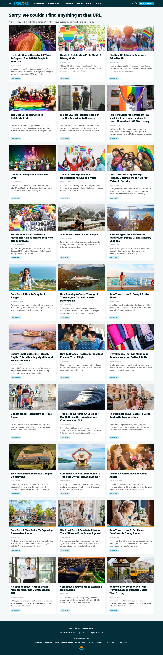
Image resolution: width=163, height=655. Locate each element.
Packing (79, 3)
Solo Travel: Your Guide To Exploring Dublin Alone (81, 588)
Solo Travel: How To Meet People (79, 234)
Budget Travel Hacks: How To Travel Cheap (31, 415)
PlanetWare (123, 642)
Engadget (39, 642)
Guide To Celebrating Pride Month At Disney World (81, 57)
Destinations (39, 3)
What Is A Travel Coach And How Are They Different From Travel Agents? (81, 532)
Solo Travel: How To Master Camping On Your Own (32, 475)
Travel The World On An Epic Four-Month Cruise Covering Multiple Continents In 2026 (79, 417)
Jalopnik (48, 642)
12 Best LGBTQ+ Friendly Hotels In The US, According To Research (79, 116)
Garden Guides (67, 642)
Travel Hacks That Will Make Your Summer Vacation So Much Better (129, 356)
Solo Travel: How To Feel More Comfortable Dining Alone (126, 532)
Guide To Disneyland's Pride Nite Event (29, 176)
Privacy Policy (89, 629)
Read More (15, 78)
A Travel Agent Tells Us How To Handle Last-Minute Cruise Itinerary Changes (130, 237)
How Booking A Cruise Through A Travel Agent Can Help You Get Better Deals (79, 297)
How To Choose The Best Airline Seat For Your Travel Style (81, 356)
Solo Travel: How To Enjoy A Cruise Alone (129, 296)
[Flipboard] (132, 3)
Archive (78, 629)
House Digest (80, 642)
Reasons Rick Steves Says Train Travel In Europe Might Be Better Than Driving (128, 590)
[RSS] (136, 3)
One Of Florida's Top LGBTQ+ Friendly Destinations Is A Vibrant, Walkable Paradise (129, 178)
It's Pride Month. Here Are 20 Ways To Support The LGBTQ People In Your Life (31, 58)
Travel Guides (54, 3)
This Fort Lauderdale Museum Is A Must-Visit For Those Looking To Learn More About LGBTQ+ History (129, 118)
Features (97, 3)
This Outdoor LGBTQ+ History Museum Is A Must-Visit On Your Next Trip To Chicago (32, 237)
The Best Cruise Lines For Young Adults (128, 475)
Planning (68, 3)
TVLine (56, 642)
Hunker (91, 642)
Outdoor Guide (110, 642)
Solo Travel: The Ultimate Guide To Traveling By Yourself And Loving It (80, 475)
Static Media (70, 632)
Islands (99, 642)
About (70, 629)
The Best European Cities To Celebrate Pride (27, 116)
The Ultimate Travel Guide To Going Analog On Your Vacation (129, 415)
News (88, 3)
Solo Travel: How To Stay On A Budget (28, 296)
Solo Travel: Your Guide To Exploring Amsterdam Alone (32, 532)
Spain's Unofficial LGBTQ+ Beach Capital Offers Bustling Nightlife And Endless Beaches (32, 357)
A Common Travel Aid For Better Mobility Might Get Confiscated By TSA (30, 590)
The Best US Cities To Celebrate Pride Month (127, 57)
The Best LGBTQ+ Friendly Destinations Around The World (78, 176)
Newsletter (146, 3)
